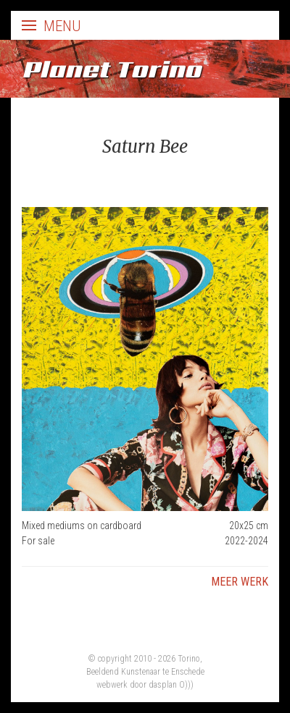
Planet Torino (111, 68)
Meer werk (239, 581)
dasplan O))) (171, 685)
